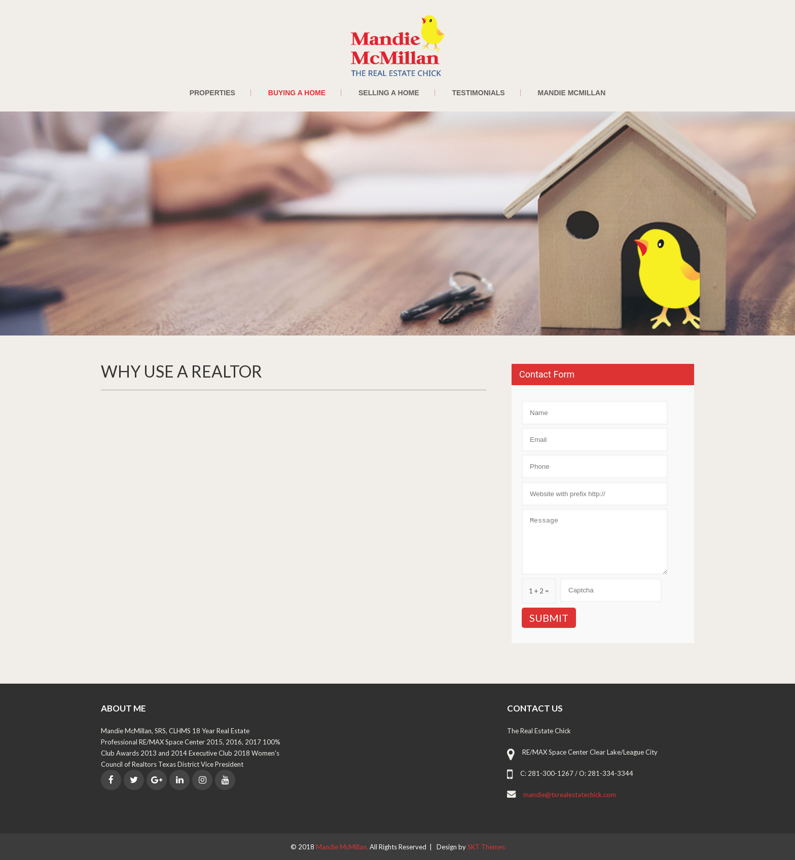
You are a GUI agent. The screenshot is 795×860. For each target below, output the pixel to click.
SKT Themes (486, 847)
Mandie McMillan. (343, 847)
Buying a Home (297, 92)
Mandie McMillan (572, 92)
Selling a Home (388, 92)
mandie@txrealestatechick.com (569, 795)
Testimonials (478, 92)
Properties (212, 92)
